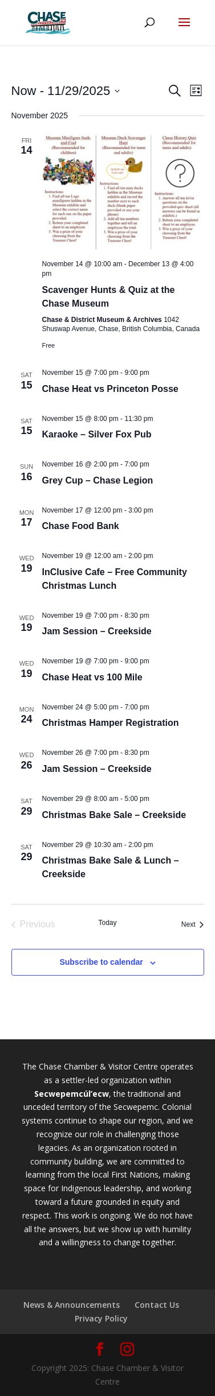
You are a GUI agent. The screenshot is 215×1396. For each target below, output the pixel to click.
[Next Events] (192, 924)
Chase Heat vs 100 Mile (92, 677)
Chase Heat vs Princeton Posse (110, 389)
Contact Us (157, 1304)
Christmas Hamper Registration (110, 723)
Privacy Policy (101, 1318)
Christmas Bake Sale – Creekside (114, 815)
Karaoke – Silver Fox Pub (97, 434)
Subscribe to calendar (101, 962)
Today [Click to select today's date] (107, 923)
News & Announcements (71, 1304)
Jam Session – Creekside (97, 631)
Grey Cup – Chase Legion (97, 480)
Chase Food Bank (80, 526)
